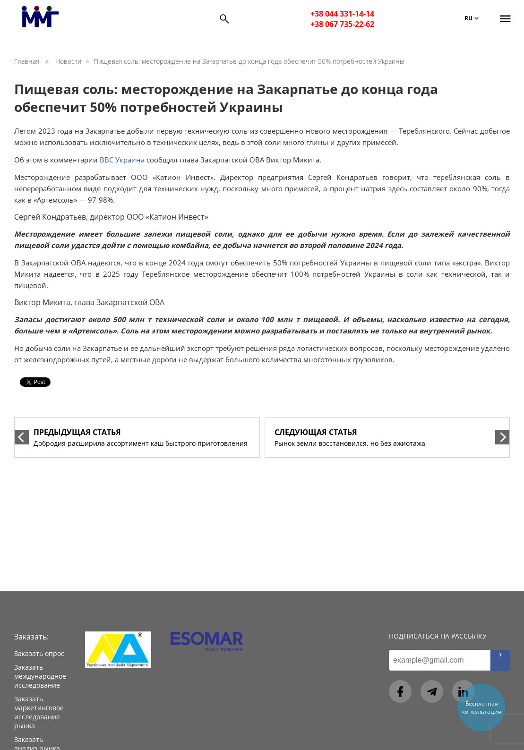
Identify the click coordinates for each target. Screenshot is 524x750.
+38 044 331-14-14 (342, 14)
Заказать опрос (39, 653)
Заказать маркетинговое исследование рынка (39, 712)
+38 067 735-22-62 (342, 24)
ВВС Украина (122, 159)
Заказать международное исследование (40, 676)
